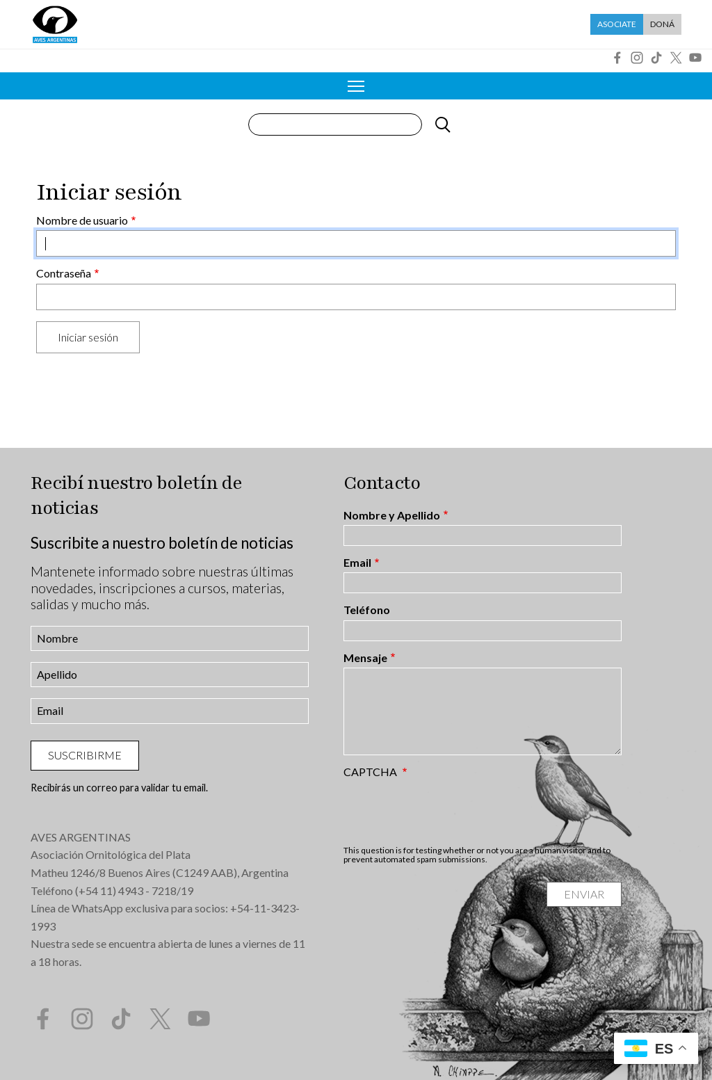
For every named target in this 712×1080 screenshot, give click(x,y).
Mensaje (365, 658)
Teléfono (366, 610)
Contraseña (63, 273)
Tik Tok (656, 57)
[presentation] (449, 811)
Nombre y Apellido (391, 515)
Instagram (637, 57)
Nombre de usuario (82, 220)
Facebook (617, 57)
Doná (662, 24)
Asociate (616, 24)
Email (357, 562)
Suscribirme (85, 754)
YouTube (695, 57)
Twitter (676, 57)
